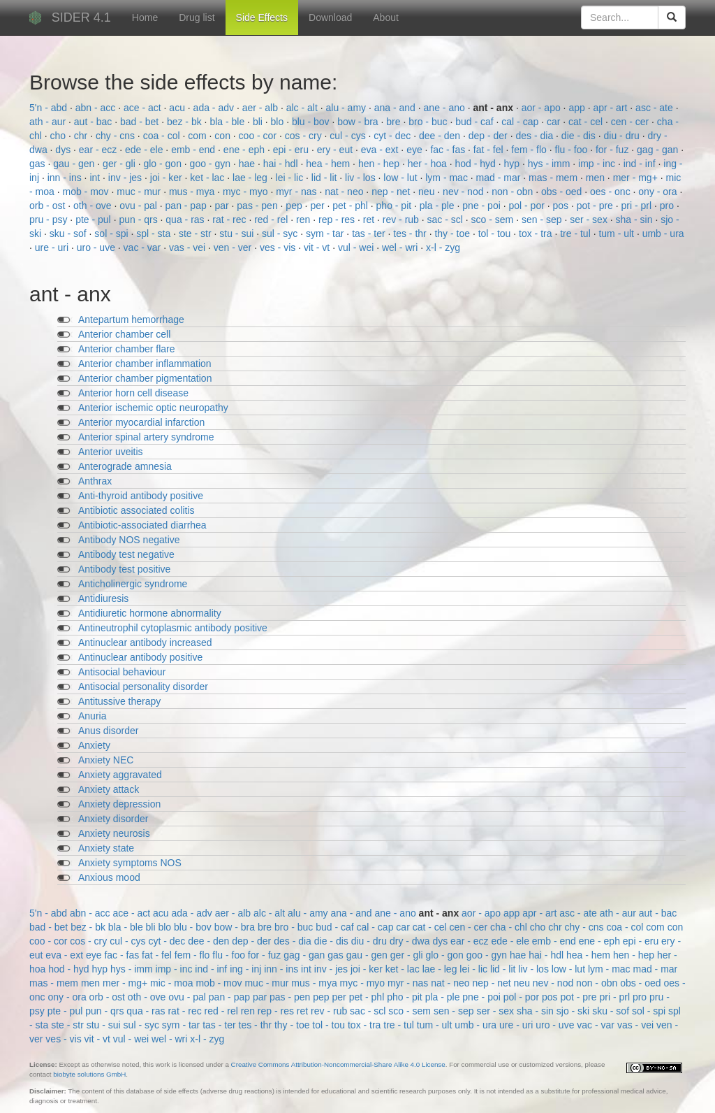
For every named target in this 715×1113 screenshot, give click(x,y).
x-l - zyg (443, 247)
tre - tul (576, 233)
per (318, 205)
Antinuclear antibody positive (140, 657)
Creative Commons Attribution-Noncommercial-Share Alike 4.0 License (338, 1064)
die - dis (579, 135)
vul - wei (357, 247)
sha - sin (636, 219)
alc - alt (303, 107)
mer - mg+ (637, 177)
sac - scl (446, 219)
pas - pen (258, 205)
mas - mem (554, 177)
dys (64, 149)
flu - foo (573, 149)
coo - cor (259, 135)
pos (562, 205)
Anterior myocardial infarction (141, 422)
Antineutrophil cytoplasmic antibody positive (172, 627)
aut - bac (94, 121)
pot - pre (596, 205)
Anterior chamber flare (126, 348)
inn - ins (65, 177)
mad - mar (500, 177)
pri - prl (637, 205)
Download (330, 17)
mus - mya (193, 191)
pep (295, 205)
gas (38, 163)
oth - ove (93, 205)
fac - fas (449, 149)
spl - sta (154, 233)
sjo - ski (574, 1011)
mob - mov (86, 191)
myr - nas (297, 191)
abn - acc (96, 107)
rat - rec (230, 219)
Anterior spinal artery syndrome (146, 437)
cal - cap (521, 121)
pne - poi (482, 205)
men (596, 177)
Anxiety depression (119, 804)
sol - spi (112, 233)
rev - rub (402, 219)
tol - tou (496, 233)
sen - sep (543, 219)
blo (279, 121)
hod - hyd (476, 163)
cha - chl (510, 927)
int (96, 177)
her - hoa (429, 163)
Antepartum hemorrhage (131, 319)
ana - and (396, 107)
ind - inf (641, 163)
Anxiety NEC (105, 760)
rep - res (338, 219)
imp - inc (598, 163)
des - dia (535, 135)
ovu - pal (139, 205)
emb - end (194, 149)
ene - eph (245, 149)
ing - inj (247, 969)
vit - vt (318, 247)
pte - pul (94, 219)
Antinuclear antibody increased (145, 642)
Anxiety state (106, 848)
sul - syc (281, 233)
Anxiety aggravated (120, 774)
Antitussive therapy (119, 701)
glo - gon (163, 163)
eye (415, 149)
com (198, 135)
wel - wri (401, 247)
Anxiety (94, 745)
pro (668, 205)
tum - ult (617, 233)
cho (59, 135)
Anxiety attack (108, 789)
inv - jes (126, 177)
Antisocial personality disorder (143, 686)
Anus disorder (108, 730)
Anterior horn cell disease (133, 392)
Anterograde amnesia (125, 466)
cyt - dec (393, 135)
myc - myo (246, 191)
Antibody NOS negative (129, 539)
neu (427, 191)
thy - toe (453, 233)
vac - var (144, 247)
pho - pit (395, 205)
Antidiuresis (103, 598)
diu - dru (623, 135)
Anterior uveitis (110, 451)
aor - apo (542, 107)
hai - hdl (282, 163)
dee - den (441, 135)
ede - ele (145, 149)
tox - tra (536, 233)
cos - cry (305, 135)
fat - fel (489, 149)
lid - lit (325, 177)
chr (82, 135)
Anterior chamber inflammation (145, 363)
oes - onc (611, 191)
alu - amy (346, 107)
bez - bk (186, 121)
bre (394, 121)
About (386, 17)
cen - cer (631, 121)
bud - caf (475, 121)
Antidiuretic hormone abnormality (149, 613)
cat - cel (586, 121)
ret (370, 219)
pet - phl (351, 205)
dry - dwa (411, 941)
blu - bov (312, 121)
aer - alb (261, 107)
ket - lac (208, 177)
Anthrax (95, 481)
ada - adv (215, 107)
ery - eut (336, 149)
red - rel (272, 219)
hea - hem (329, 163)
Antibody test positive (124, 569)
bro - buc (429, 121)
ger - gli (120, 163)
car (555, 121)
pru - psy (49, 219)
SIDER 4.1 (81, 17)
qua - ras (186, 219)
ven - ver (234, 247)
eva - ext (381, 149)
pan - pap (187, 205)
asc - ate (655, 107)
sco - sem (494, 219)
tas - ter (370, 233)
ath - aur (48, 121)
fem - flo (530, 149)
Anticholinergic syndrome (132, 583)
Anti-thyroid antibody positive (140, 495)
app (577, 107)
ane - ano (446, 107)
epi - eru (292, 149)
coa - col (163, 135)
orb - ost (48, 205)
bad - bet (140, 121)
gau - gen (75, 163)
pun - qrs (139, 219)
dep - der (489, 135)
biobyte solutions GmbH (89, 1074)
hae (248, 163)
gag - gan (659, 149)
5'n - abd (49, 107)
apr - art (611, 107)
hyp (513, 163)
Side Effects (262, 17)
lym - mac (448, 177)
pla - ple (438, 205)
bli (259, 121)
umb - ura (663, 233)
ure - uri (53, 247)
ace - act (144, 107)
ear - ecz (99, 149)
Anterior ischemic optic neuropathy (153, 407)
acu (178, 107)
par (222, 205)
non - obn (514, 191)
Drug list (196, 17)
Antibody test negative (126, 554)
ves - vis (279, 247)
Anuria (92, 715)
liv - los (361, 177)
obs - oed (562, 191)
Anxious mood (109, 877)
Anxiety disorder (113, 818)
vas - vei (188, 247)
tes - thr (411, 233)
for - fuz (613, 149)
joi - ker (167, 177)
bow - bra (359, 121)
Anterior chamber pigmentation (145, 378)
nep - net (392, 191)
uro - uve (97, 247)
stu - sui (237, 233)
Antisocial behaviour (121, 671)
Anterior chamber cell (124, 334)
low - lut (401, 177)
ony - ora (658, 191)
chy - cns (117, 135)
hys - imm (550, 163)
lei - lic (291, 177)
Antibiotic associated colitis (136, 510)
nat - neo (345, 191)
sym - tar (326, 233)
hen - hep (380, 163)
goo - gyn (211, 163)
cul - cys (349, 135)
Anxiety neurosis (114, 833)
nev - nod (464, 191)
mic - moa (173, 983)
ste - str (196, 233)
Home (145, 17)
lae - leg (251, 177)
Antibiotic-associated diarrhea (142, 525)
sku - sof (69, 233)
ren (304, 219)
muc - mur (140, 191)
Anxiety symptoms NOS (130, 862)
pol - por (527, 205)
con (223, 135)
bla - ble (228, 121)
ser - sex (590, 219)
